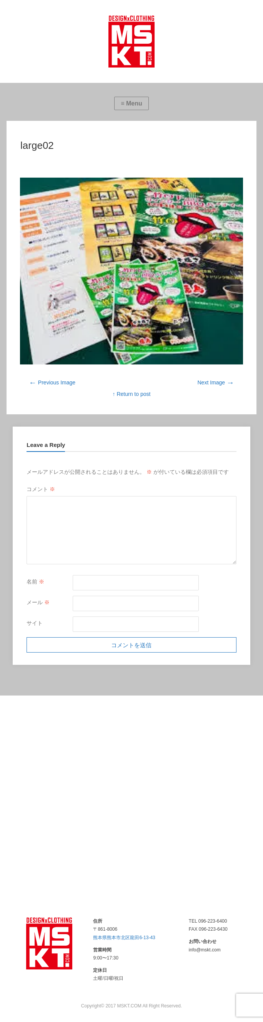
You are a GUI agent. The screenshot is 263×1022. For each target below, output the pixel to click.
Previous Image (52, 382)
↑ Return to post (132, 394)
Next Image (216, 382)
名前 (35, 582)
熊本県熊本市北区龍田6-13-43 (124, 937)
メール (38, 602)
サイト (35, 623)
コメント (41, 489)
